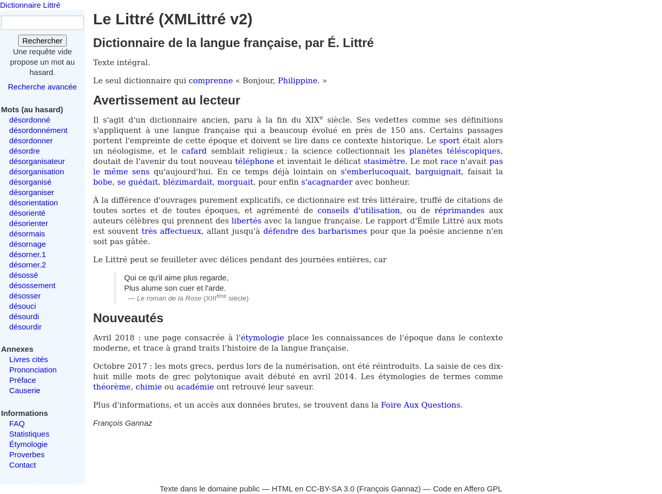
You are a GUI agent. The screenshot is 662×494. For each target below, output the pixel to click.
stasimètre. (386, 161)
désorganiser (31, 192)
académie (195, 387)
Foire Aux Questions (421, 405)
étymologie (262, 337)
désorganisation (36, 171)
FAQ (17, 423)
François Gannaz (388, 488)
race (449, 161)
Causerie (24, 390)
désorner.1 (27, 254)
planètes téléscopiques (454, 151)
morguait (235, 182)
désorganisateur (37, 161)
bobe (102, 182)
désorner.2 (27, 264)
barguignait (438, 171)
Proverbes (26, 454)
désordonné (29, 119)
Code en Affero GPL (467, 488)
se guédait (137, 182)
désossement (32, 285)
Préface (22, 380)
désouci (22, 306)
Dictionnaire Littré (30, 5)
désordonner (31, 140)
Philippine (298, 80)
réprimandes (459, 210)
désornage (27, 243)
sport (449, 140)
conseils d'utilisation (359, 210)
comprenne (212, 80)
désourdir (25, 326)
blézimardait (188, 182)
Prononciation (33, 369)
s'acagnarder (327, 182)
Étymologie (28, 444)
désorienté (27, 212)
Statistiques (29, 433)
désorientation (33, 202)
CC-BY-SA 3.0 (330, 488)
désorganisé (30, 181)
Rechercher (42, 40)
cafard (194, 151)
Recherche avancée (42, 86)
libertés (247, 221)
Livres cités (28, 359)
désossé (23, 275)
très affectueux (171, 231)
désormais (27, 233)
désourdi (24, 316)
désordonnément (38, 130)
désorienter (28, 223)
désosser (25, 295)
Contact (22, 464)
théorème (112, 387)
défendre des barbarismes (315, 231)
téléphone (254, 161)
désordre (24, 150)
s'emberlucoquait (375, 171)
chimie (149, 387)
